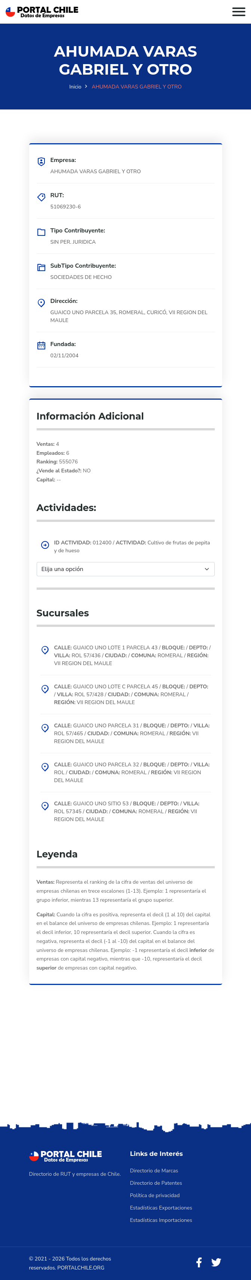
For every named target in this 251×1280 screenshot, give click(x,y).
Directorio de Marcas (154, 1170)
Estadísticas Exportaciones (161, 1207)
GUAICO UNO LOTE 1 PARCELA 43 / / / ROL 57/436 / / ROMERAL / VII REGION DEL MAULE (132, 655)
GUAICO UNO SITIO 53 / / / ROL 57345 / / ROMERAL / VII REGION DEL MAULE (127, 811)
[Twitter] (216, 1263)
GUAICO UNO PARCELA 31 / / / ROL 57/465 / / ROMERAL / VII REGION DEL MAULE (132, 733)
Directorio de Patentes (156, 1183)
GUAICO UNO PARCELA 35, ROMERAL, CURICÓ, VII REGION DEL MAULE (129, 316)
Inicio (75, 86)
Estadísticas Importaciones (161, 1220)
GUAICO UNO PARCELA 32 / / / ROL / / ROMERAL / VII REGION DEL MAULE (132, 772)
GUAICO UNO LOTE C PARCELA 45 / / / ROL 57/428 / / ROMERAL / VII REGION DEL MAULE (131, 694)
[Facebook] (199, 1263)
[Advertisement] (125, 1063)
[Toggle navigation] (238, 11)
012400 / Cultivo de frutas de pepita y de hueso (132, 546)
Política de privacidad (155, 1195)
